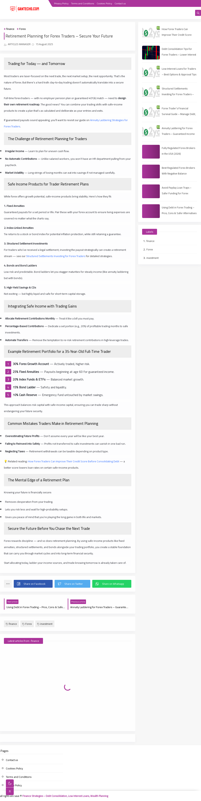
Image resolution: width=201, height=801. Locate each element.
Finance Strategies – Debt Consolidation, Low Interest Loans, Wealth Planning (65, 796)
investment (44, 623)
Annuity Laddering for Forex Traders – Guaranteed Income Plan (178, 134)
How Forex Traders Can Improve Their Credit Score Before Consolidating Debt (73, 461)
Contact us (120, 3)
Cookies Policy (104, 3)
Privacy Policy (61, 3)
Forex (22, 28)
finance (10, 28)
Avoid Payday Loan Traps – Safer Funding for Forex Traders (176, 193)
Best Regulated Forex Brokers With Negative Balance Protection (178, 173)
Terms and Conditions (82, 3)
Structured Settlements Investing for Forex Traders (55, 256)
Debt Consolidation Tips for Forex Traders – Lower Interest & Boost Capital (179, 55)
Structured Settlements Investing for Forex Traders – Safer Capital (178, 94)
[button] (33, 584)
